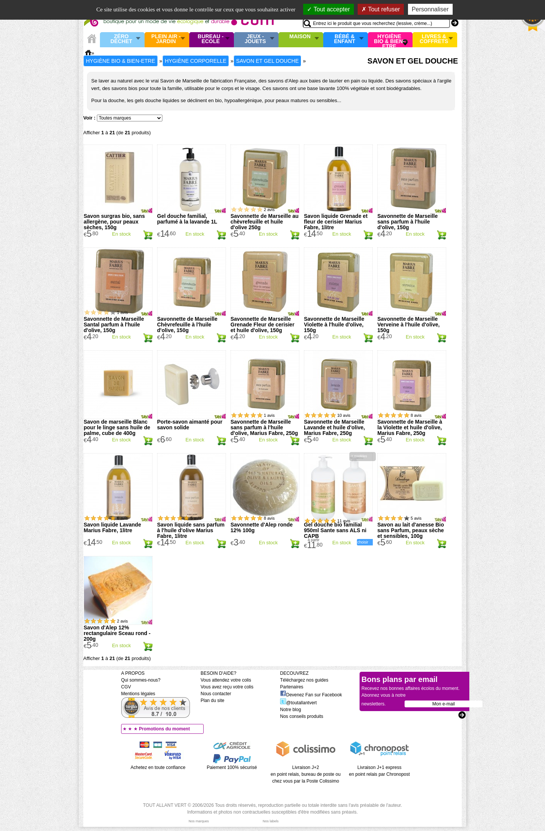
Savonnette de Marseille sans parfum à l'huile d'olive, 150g (407, 221)
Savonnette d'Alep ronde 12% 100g (261, 527)
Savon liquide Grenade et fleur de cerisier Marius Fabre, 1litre (335, 221)
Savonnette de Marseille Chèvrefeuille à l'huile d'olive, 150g (187, 324)
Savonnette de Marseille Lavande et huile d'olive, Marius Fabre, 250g (334, 427)
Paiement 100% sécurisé (232, 767)
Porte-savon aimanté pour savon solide (190, 424)
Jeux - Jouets (255, 39)
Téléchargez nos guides (304, 680)
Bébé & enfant (344, 39)
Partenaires (291, 687)
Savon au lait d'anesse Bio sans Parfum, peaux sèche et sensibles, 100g (410, 530)
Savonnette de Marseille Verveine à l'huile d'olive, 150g (408, 324)
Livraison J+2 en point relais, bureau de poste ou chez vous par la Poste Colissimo (306, 774)
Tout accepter (328, 9)
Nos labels (271, 821)
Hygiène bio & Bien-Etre (389, 39)
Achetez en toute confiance (158, 767)
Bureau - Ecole (210, 39)
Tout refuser (380, 9)
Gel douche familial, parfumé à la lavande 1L (187, 219)
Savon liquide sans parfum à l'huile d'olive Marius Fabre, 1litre (190, 530)
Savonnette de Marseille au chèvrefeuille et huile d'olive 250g (264, 221)
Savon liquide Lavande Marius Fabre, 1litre (112, 527)
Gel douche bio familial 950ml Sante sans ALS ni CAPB (335, 530)
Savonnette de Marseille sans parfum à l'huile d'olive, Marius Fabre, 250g (264, 427)
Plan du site (212, 700)
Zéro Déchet (121, 39)
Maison (300, 36)
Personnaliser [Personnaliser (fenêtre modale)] (430, 9)
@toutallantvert (298, 702)
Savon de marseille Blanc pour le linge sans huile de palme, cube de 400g (117, 427)
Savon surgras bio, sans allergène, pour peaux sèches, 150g (114, 221)
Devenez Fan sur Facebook (311, 694)
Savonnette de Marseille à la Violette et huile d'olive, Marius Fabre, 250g (409, 427)
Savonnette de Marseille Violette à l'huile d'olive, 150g (334, 324)
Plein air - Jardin (166, 39)
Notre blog (290, 709)
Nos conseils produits (301, 716)
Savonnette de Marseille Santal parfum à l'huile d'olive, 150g (114, 324)
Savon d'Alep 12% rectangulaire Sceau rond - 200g (117, 633)
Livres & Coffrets (434, 39)
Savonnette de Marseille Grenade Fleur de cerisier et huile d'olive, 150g (262, 324)
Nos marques (198, 821)
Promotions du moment (164, 729)
